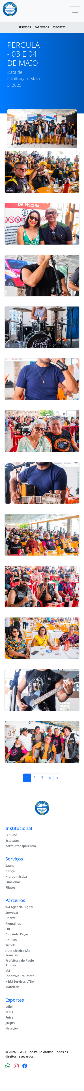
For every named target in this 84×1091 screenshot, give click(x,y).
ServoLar (11, 912)
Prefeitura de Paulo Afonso (19, 962)
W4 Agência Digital (19, 907)
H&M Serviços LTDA (19, 981)
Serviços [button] (25, 27)
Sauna (10, 865)
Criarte (10, 918)
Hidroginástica (16, 876)
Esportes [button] (59, 27)
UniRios (11, 940)
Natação (11, 1028)
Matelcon (12, 987)
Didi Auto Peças (16, 934)
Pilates (10, 887)
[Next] (57, 778)
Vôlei (9, 1007)
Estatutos (12, 840)
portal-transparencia (20, 846)
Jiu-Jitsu (11, 1023)
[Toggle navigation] (75, 10)
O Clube (11, 835)
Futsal (9, 1017)
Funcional (12, 882)
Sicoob (10, 945)
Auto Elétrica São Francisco (17, 953)
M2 (7, 970)
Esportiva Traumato (19, 976)
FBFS (8, 929)
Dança (10, 871)
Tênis (9, 1012)
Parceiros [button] (41, 27)
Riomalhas (13, 923)
